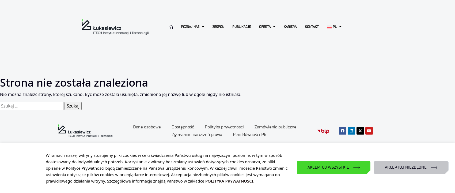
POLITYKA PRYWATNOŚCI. (229, 181)
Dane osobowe (147, 126)
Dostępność (183, 126)
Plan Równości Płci (250, 134)
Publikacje (241, 27)
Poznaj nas (192, 27)
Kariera (290, 27)
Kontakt (311, 27)
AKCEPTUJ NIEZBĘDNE (406, 167)
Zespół (218, 27)
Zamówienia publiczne (276, 126)
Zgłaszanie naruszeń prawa (197, 134)
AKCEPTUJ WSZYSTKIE (328, 167)
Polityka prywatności (224, 126)
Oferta (267, 27)
